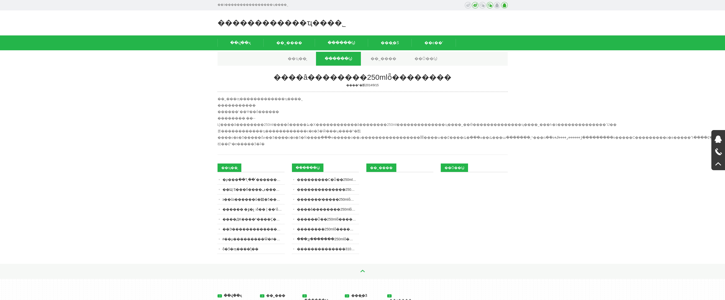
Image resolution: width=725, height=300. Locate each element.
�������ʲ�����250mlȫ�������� (328, 199)
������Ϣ (341, 43)
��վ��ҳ (240, 43)
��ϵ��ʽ (433, 43)
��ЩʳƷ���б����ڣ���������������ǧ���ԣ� (253, 189)
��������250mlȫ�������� (328, 229)
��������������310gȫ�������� (328, 249)
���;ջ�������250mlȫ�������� (328, 239)
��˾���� (289, 43)
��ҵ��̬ (297, 58)
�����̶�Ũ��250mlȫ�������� (328, 219)
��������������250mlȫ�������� (328, 189)
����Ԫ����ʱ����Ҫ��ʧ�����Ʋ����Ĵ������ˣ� (253, 219)
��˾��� (272, 296)
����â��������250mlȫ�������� (328, 209)
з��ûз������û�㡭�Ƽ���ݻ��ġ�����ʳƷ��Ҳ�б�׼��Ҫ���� (253, 199)
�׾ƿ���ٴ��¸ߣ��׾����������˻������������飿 (253, 180)
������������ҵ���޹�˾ (282, 23)
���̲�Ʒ (390, 43)
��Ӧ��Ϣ (425, 58)
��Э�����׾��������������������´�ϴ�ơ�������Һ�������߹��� (253, 229)
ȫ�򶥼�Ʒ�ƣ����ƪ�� (240, 249)
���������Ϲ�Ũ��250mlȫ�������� (328, 180)
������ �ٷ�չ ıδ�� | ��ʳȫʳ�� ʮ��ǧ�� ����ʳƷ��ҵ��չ (253, 209)
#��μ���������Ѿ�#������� (253, 239)
